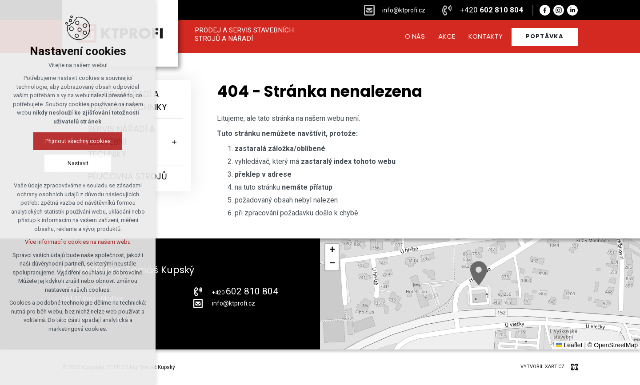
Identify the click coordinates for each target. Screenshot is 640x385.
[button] (478, 273)
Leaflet (569, 345)
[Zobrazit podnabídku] (174, 142)
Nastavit (78, 163)
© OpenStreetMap (613, 345)
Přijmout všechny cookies (78, 141)
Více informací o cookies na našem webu (78, 241)
